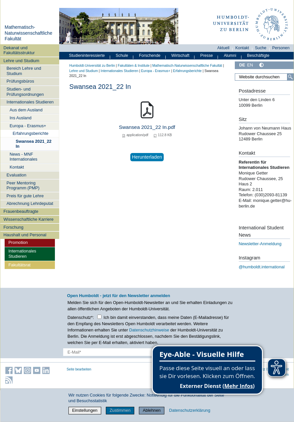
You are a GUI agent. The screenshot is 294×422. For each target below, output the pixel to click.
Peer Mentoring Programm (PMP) (23, 185)
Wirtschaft (180, 55)
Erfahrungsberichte (30, 133)
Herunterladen (147, 157)
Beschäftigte (258, 55)
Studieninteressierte (87, 55)
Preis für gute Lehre (25, 195)
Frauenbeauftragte (21, 211)
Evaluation (16, 175)
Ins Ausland (20, 117)
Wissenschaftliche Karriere (29, 219)
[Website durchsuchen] (264, 77)
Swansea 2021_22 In (34, 144)
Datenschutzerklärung (189, 410)
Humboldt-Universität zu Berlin (92, 65)
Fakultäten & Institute (133, 65)
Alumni (230, 55)
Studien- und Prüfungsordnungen (25, 91)
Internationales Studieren (30, 101)
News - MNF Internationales (23, 157)
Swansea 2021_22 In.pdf (147, 127)
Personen (281, 48)
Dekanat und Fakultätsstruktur (19, 50)
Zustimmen (120, 410)
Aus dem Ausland (26, 109)
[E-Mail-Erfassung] (114, 352)
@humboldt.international (262, 266)
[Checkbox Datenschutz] (99, 317)
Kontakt (17, 167)
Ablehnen (152, 410)
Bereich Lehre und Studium (24, 71)
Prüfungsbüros (20, 81)
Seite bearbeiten (79, 369)
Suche (261, 48)
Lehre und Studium (21, 60)
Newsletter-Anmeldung (260, 243)
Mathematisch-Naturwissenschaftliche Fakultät (28, 32)
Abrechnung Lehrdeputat (30, 203)
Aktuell (223, 48)
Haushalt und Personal (25, 234)
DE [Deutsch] (242, 64)
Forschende (149, 55)
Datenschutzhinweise (149, 329)
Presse (206, 55)
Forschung (13, 227)
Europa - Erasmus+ (28, 125)
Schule (122, 55)
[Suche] (290, 77)
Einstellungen (85, 410)
